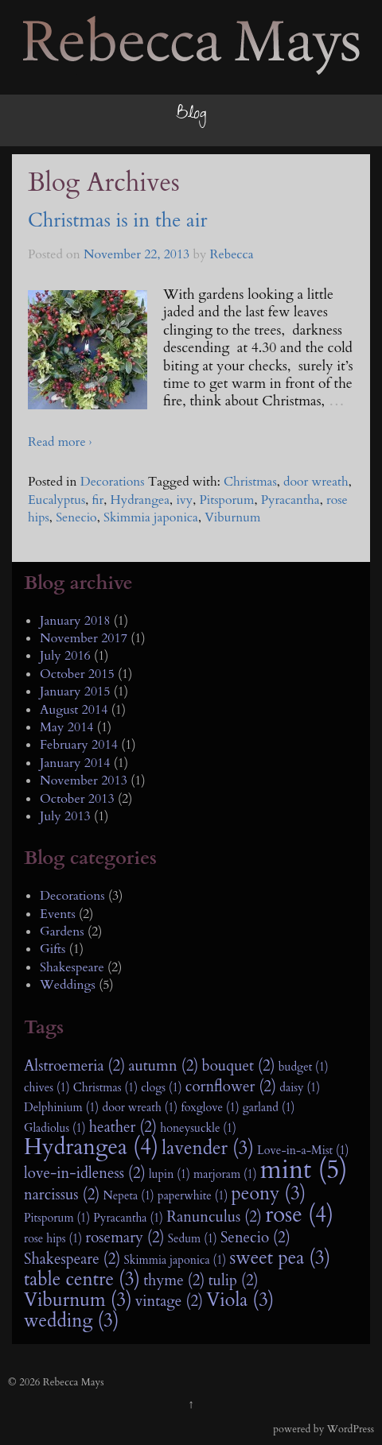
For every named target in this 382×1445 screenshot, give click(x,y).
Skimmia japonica (150, 517)
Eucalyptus (56, 500)
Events (58, 914)
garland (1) (269, 1107)
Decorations (112, 481)
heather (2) (123, 1127)
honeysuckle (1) (198, 1128)
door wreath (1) (139, 1107)
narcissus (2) (61, 1194)
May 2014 (67, 727)
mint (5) (304, 1170)
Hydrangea (140, 500)
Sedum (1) (192, 1238)
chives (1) (47, 1087)
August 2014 (73, 710)
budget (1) (304, 1067)
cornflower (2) (230, 1086)
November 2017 (83, 638)
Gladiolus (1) (55, 1128)
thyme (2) (174, 1280)
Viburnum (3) (78, 1300)
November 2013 (83, 780)
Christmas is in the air (118, 220)
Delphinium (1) (61, 1107)
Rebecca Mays (149, 71)
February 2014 (79, 744)
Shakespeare (72, 967)
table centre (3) (82, 1279)
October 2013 (77, 799)
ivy (184, 500)
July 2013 (65, 816)
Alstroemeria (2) (74, 1065)
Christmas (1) (105, 1087)
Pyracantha (290, 500)
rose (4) (299, 1215)
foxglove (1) (210, 1107)
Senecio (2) (255, 1237)
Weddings (68, 985)
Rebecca (232, 254)
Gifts (52, 949)
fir (98, 500)
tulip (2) (234, 1280)
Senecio (76, 517)
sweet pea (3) (279, 1258)
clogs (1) (161, 1087)
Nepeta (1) (128, 1195)
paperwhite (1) (193, 1195)
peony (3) (269, 1193)
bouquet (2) (238, 1065)
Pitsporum (226, 500)
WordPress (350, 1429)
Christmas (250, 481)
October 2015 (77, 674)
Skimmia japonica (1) (175, 1260)
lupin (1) (169, 1174)
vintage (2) (169, 1301)
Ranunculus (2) (214, 1216)
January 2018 (75, 621)
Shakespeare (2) (72, 1259)
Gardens (62, 931)
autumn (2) (163, 1065)
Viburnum (232, 517)
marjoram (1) (224, 1174)
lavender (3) (208, 1148)
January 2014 (75, 763)
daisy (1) (299, 1087)
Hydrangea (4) (91, 1147)
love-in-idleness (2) (85, 1173)
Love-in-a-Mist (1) (303, 1150)
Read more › (60, 442)
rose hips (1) (53, 1238)
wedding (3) (71, 1321)
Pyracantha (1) (128, 1218)
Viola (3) (240, 1300)
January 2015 (75, 691)
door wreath (316, 481)
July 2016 (65, 655)
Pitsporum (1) (57, 1218)
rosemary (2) (124, 1237)
